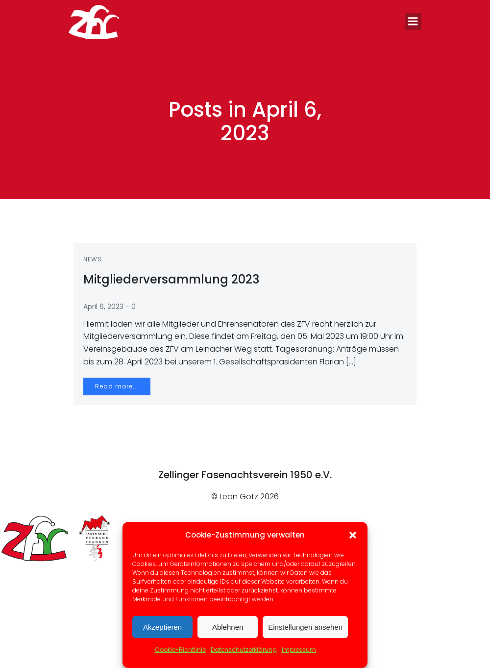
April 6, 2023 (103, 306)
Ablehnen (227, 627)
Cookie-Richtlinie (180, 649)
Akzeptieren (162, 627)
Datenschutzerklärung (244, 649)
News (92, 259)
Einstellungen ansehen (305, 627)
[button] (353, 535)
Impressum (299, 649)
